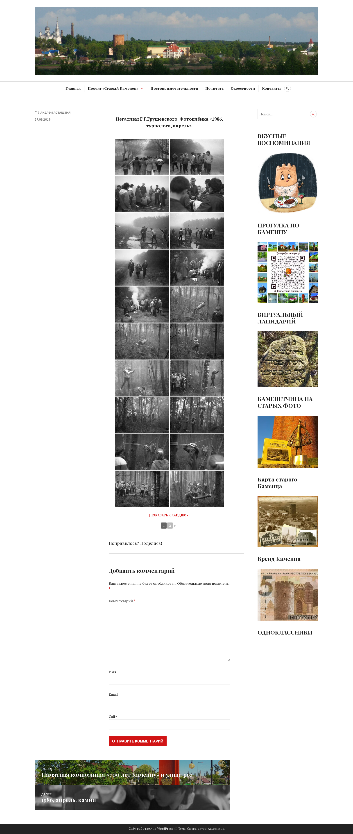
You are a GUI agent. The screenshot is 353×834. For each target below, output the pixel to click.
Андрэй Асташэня (55, 112)
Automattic (216, 829)
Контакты (271, 88)
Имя (112, 671)
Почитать (214, 88)
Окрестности (243, 88)
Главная (73, 88)
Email (113, 694)
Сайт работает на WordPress (151, 829)
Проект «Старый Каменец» (113, 88)
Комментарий (122, 600)
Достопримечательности (174, 88)
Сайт (113, 716)
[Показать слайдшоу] (169, 515)
